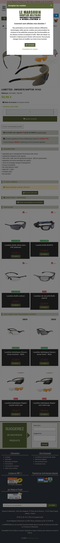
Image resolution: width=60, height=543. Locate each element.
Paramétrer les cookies (30, 49)
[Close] (51, 5)
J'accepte (30, 45)
